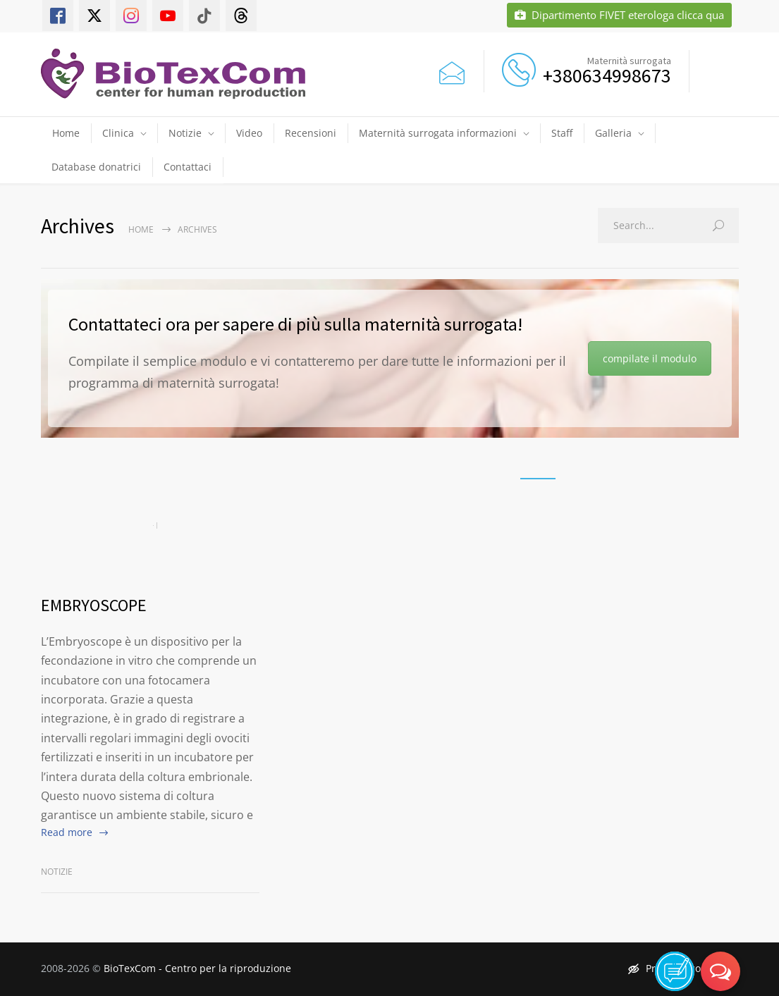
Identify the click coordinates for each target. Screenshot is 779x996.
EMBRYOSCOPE (94, 605)
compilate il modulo (650, 358)
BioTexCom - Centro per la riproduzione (197, 968)
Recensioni (310, 133)
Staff (561, 133)
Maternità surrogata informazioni (438, 133)
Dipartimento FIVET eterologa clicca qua (619, 15)
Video (249, 133)
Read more (66, 832)
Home (66, 133)
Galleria (613, 133)
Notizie (185, 133)
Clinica (118, 133)
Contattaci (187, 166)
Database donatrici (96, 166)
